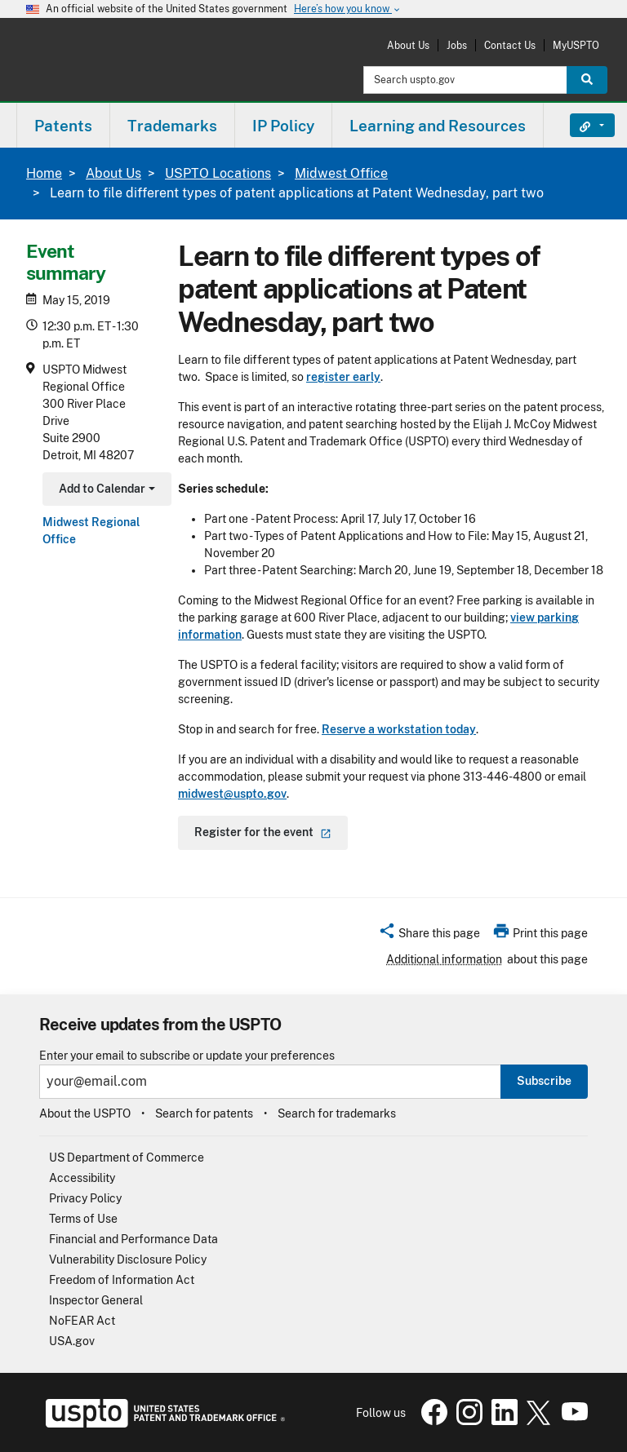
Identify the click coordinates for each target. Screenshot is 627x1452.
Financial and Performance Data (133, 1239)
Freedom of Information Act (121, 1279)
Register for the (262, 832)
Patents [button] (63, 126)
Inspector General (96, 1300)
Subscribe (544, 1080)
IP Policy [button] (283, 126)
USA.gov (72, 1341)
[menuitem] (63, 125)
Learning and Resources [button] (437, 126)
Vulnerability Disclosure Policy (128, 1259)
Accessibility (82, 1177)
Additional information (444, 959)
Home (44, 173)
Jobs (457, 45)
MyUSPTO (576, 45)
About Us (408, 45)
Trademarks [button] (172, 126)
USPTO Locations (218, 173)
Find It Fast (580, 125)
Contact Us (510, 45)
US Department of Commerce (126, 1157)
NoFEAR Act (82, 1320)
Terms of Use (83, 1218)
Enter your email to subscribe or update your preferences (187, 1056)
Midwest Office (341, 173)
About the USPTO (85, 1113)
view (522, 617)
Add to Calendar (105, 490)
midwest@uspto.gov (232, 793)
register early (343, 376)
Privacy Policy (85, 1198)
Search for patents (204, 1113)
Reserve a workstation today (399, 729)
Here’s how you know (348, 9)
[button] (429, 935)
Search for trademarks (337, 1113)
